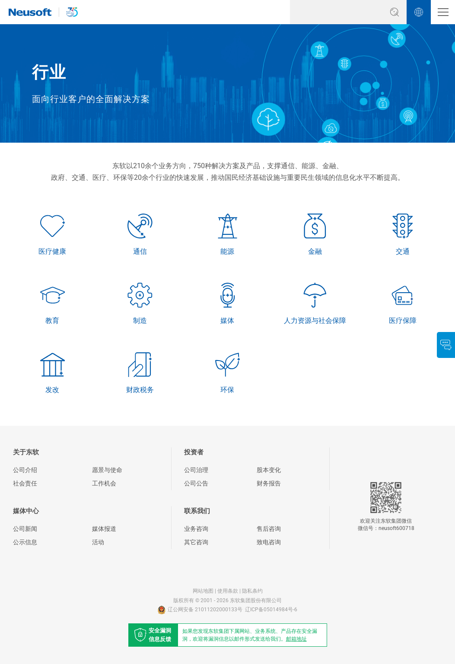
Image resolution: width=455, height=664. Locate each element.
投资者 (194, 452)
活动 (98, 542)
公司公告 (196, 483)
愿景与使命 (107, 469)
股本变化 (269, 469)
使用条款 (227, 591)
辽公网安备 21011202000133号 (200, 610)
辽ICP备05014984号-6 (271, 610)
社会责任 (25, 483)
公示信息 (25, 542)
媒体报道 (104, 528)
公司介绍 (25, 469)
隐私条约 (252, 591)
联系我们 (197, 511)
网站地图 (203, 591)
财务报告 (269, 483)
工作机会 (104, 483)
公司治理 (196, 469)
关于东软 (26, 452)
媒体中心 (26, 511)
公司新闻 (25, 528)
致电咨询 (269, 542)
